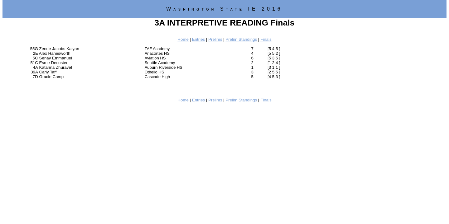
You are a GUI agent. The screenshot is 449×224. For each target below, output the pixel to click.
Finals (266, 39)
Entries (198, 39)
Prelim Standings (241, 39)
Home (183, 39)
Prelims (215, 39)
